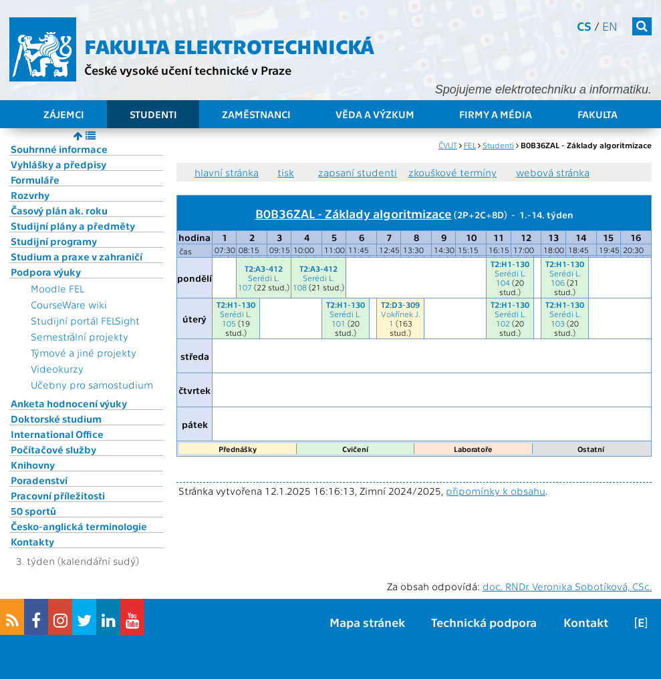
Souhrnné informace (59, 149)
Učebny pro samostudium (92, 385)
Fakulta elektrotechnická (229, 45)
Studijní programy (54, 241)
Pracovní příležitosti (58, 495)
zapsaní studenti (357, 172)
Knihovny (33, 465)
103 (558, 323)
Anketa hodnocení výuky (69, 403)
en (610, 26)
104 (503, 282)
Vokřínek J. (400, 313)
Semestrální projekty (79, 336)
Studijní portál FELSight (85, 320)
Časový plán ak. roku (59, 210)
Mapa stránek (367, 622)
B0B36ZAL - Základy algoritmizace (353, 213)
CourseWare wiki (69, 304)
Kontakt (585, 622)
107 (245, 287)
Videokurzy (57, 369)
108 (300, 287)
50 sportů (33, 511)
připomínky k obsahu (495, 491)
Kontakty (32, 541)
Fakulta (597, 114)
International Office (57, 434)
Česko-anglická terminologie (79, 526)
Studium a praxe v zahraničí (76, 256)
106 (558, 282)
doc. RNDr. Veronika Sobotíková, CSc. (567, 586)
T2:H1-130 (510, 263)
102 (503, 323)
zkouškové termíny (452, 172)
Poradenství (39, 480)
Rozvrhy (30, 195)
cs (584, 26)
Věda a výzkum (375, 114)
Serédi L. (263, 277)
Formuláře (35, 180)
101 (339, 323)
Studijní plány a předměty (73, 226)
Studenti (153, 114)
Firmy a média (495, 114)
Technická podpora (484, 622)
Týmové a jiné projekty (83, 353)
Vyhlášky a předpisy (58, 164)
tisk (285, 172)
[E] (641, 622)
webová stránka (552, 172)
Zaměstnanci (256, 114)
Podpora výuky (46, 272)
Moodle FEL (57, 288)
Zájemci (63, 114)
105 (229, 323)
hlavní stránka (226, 172)
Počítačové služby (53, 449)
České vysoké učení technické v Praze (187, 70)
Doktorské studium (56, 419)
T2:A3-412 (264, 268)
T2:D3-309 (400, 304)
